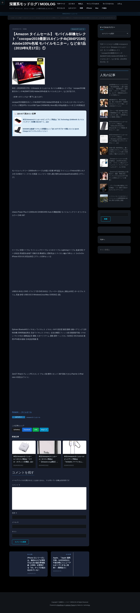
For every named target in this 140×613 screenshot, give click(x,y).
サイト (14, 531)
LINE (35, 429)
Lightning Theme (70, 605)
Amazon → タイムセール (22, 412)
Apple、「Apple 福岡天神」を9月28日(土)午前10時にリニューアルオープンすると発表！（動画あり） (62, 563)
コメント (16, 485)
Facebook (27, 429)
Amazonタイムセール (78, 29)
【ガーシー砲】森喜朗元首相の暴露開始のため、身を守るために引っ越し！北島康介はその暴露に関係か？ (118, 114)
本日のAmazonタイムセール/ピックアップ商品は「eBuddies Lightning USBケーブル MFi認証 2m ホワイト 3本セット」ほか (118, 139)
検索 (105, 219)
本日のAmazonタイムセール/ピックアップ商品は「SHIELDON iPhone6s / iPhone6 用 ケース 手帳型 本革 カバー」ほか (118, 126)
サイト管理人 (105, 250)
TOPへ (102, 239)
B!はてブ (44, 429)
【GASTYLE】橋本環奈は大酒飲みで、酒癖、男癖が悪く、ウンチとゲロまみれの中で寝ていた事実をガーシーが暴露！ (118, 176)
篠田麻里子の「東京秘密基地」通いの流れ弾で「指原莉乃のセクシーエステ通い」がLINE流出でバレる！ (118, 103)
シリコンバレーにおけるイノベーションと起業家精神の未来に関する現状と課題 (118, 198)
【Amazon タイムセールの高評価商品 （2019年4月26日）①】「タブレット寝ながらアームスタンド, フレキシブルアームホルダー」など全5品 (118, 163)
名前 (14, 513)
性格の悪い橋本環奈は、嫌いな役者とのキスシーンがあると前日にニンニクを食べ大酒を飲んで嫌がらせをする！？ (118, 151)
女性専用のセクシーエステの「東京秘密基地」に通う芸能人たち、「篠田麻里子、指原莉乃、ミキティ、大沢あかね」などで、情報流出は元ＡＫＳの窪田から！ (118, 90)
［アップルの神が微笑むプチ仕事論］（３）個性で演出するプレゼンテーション (118, 188)
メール (15, 522)
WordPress (60, 605)
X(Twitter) (17, 429)
